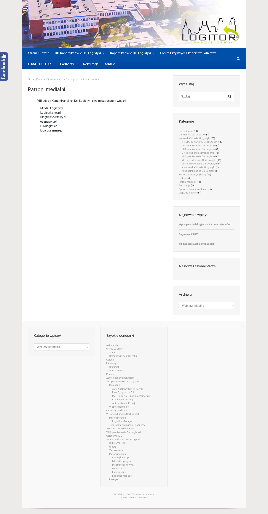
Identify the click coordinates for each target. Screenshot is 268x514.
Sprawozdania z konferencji (194, 189)
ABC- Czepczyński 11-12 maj (127, 388)
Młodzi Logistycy (121, 461)
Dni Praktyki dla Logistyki (192, 134)
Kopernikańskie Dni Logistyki (194, 138)
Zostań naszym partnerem (120, 377)
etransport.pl (119, 468)
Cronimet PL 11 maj (122, 399)
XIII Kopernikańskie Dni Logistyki (197, 244)
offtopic (183, 178)
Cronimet (114, 367)
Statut (112, 352)
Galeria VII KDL (114, 435)
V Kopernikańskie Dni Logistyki (198, 152)
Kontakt (110, 374)
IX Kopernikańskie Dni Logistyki (199, 149)
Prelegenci (114, 385)
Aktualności (112, 345)
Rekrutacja (184, 185)
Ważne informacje (119, 406)
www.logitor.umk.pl (145, 494)
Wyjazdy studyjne (188, 192)
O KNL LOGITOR (114, 348)
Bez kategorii (186, 131)
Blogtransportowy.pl (123, 464)
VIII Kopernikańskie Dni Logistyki (62, 79)
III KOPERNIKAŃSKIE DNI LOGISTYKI (201, 141)
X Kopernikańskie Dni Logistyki (198, 167)
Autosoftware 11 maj (123, 403)
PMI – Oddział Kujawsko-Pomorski (131, 396)
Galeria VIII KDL (117, 443)
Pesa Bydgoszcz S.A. (123, 392)
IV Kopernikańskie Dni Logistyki (199, 145)
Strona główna (35, 79)
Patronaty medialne (116, 410)
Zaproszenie (116, 450)
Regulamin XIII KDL (189, 234)
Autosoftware (116, 370)
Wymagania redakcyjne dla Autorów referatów (204, 224)
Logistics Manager (122, 421)
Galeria (110, 359)
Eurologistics (119, 472)
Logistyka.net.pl (120, 457)
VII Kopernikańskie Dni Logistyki (199, 160)
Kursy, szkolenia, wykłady (192, 174)
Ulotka (112, 446)
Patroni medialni (187, 181)
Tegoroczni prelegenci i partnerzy (127, 425)
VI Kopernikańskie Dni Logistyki (199, 156)
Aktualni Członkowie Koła (120, 428)
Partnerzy (111, 363)
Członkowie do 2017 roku (123, 356)
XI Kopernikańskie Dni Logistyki (199, 170)
